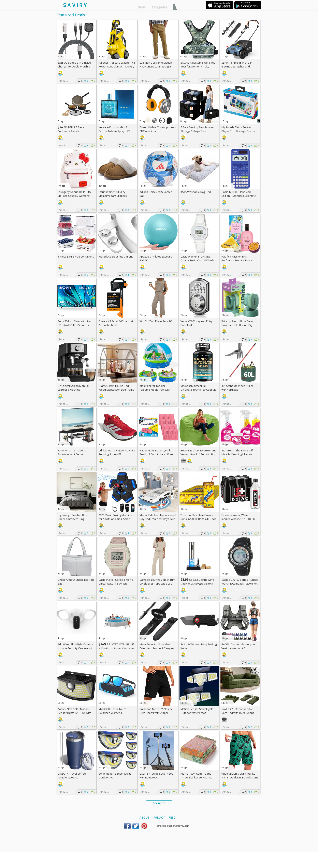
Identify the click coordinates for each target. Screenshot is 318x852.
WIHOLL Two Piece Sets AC (156, 321)
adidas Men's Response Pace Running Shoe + (117, 452)
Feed (172, 817)
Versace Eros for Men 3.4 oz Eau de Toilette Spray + (116, 129)
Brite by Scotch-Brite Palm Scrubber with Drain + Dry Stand (237, 325)
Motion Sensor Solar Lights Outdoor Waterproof (196, 711)
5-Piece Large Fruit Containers (76, 256)
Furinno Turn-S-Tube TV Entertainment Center (72, 452)
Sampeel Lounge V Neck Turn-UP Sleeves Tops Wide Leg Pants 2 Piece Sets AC (158, 583)
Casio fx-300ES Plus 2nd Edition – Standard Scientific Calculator (238, 195)
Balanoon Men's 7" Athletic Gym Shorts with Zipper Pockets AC (156, 712)
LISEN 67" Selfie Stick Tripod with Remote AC (156, 775)
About (144, 817)
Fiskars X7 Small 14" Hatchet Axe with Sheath (116, 323)
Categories (159, 7)
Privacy (159, 817)
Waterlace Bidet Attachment (116, 256)
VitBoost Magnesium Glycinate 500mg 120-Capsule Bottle (198, 389)
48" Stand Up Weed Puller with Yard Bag (237, 387)
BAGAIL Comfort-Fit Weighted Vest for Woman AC (239, 646)
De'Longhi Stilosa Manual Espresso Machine (73, 387)
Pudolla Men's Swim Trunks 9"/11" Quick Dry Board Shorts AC (239, 777)
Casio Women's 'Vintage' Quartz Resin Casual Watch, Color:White (197, 260)
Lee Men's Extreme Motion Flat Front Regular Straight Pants (156, 66)
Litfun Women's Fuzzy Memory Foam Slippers (113, 194)
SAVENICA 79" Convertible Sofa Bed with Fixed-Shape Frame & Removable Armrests (239, 712)
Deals (142, 7)
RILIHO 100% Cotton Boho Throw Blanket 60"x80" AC (196, 775)
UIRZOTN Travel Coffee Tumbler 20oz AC (72, 775)
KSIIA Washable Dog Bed (195, 192)
